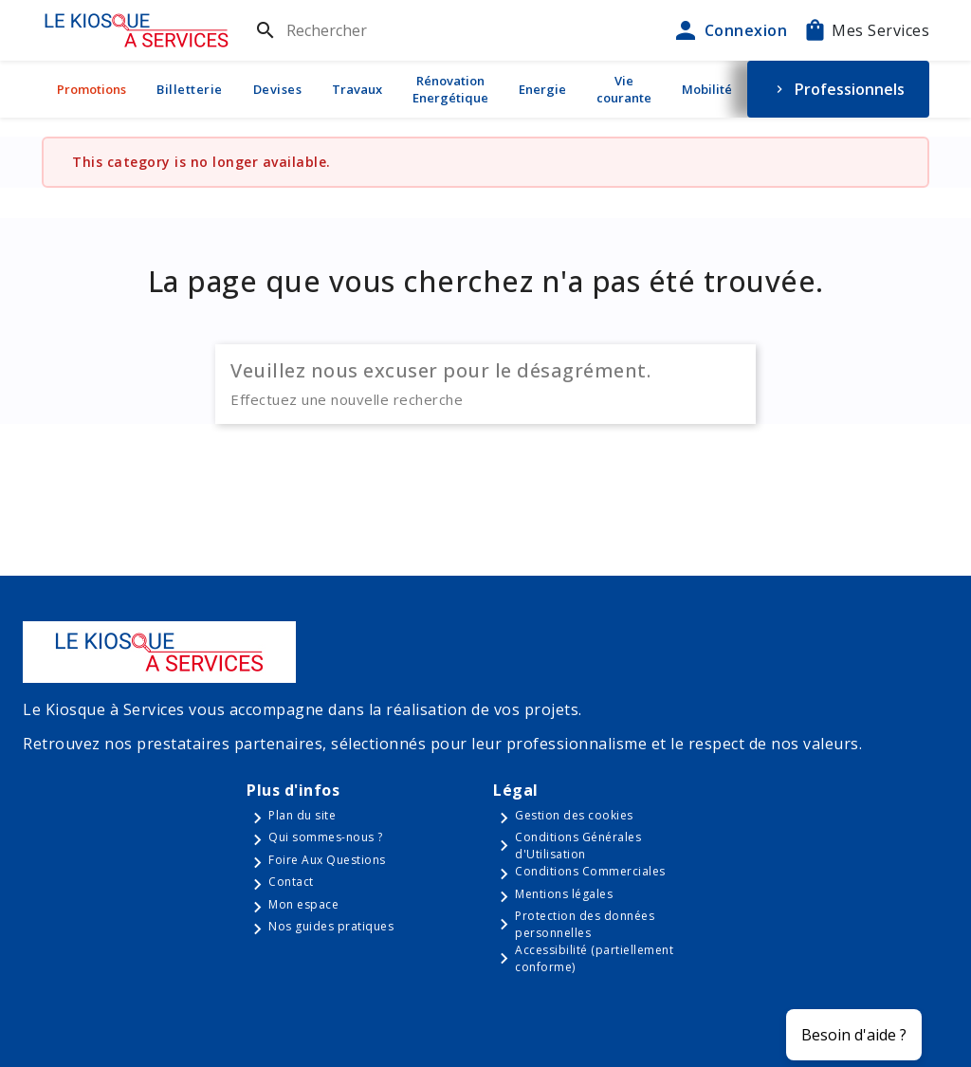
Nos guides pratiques (331, 926)
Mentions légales (564, 894)
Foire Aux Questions (327, 860)
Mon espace (303, 904)
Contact (291, 882)
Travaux (357, 89)
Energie (542, 89)
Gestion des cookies (574, 815)
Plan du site (302, 815)
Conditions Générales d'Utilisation (578, 845)
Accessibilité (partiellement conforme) (594, 958)
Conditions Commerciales (590, 871)
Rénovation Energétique (450, 89)
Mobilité (707, 89)
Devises (277, 89)
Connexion (729, 30)
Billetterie (189, 89)
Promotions (91, 89)
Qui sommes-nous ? (325, 837)
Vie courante (623, 89)
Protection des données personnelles (584, 924)
